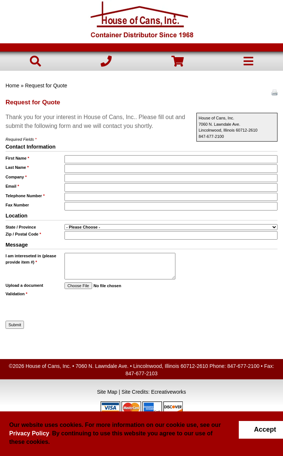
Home (12, 85)
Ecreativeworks (168, 392)
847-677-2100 (243, 366)
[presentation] (107, 302)
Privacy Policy (29, 433)
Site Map (107, 392)
